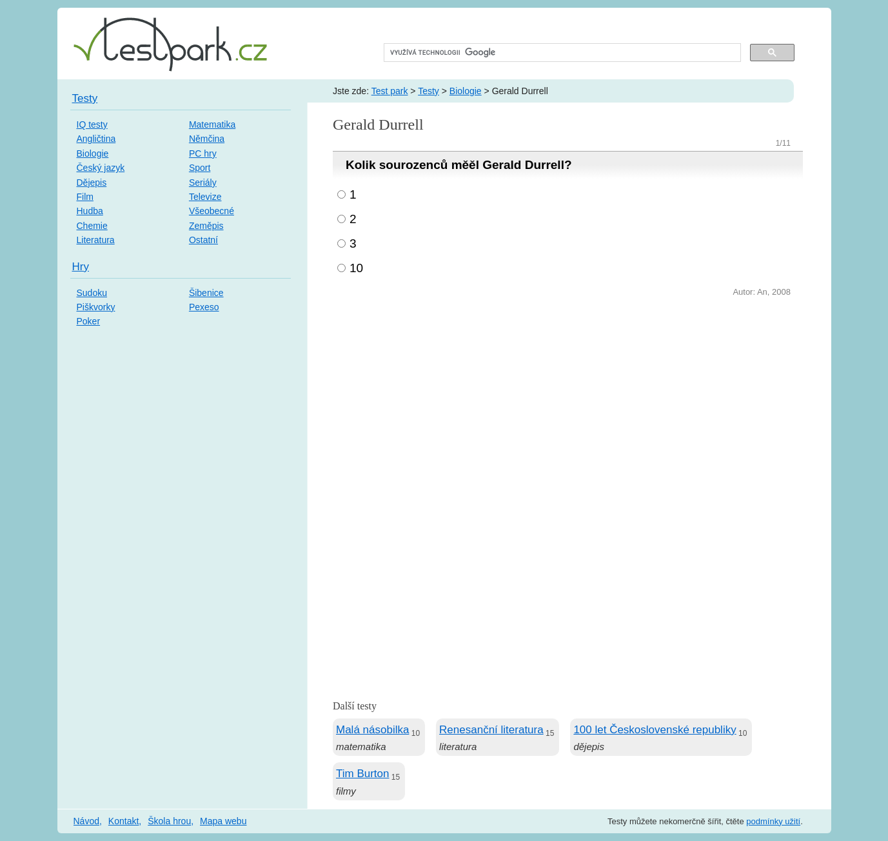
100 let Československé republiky (654, 730)
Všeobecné (211, 211)
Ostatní (203, 240)
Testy (428, 91)
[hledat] (561, 53)
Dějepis (92, 182)
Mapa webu (223, 821)
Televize (205, 197)
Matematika (212, 124)
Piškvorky (96, 307)
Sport (199, 168)
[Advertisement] (568, 396)
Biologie (465, 91)
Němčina (206, 139)
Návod (86, 821)
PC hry (203, 153)
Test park (389, 91)
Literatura (96, 240)
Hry (80, 267)
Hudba (90, 211)
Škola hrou (169, 821)
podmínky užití (773, 821)
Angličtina (96, 139)
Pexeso (204, 307)
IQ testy (92, 124)
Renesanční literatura (491, 730)
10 (356, 268)
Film (85, 197)
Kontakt (123, 821)
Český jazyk (101, 168)
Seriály (203, 182)
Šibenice (206, 293)
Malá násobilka (372, 730)
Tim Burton (363, 773)
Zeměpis (206, 226)
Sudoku (92, 293)
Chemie (92, 226)
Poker (89, 321)
